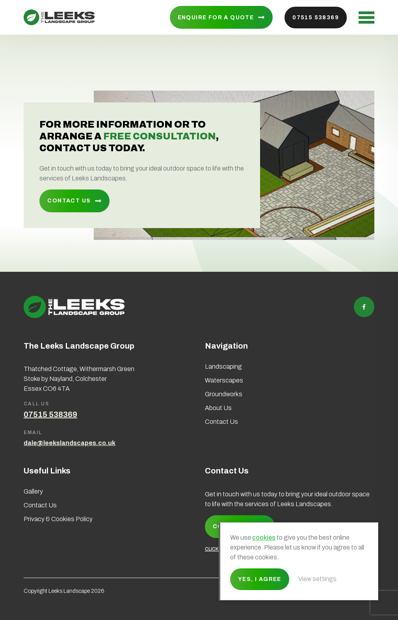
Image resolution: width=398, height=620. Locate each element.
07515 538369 (315, 17)
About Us (218, 408)
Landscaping (223, 366)
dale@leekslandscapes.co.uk (69, 443)
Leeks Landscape (59, 17)
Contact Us (69, 201)
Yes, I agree (259, 579)
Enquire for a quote (216, 17)
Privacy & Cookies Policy (58, 519)
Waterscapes (224, 380)
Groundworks (223, 394)
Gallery (33, 491)
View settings (317, 578)
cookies (263, 537)
